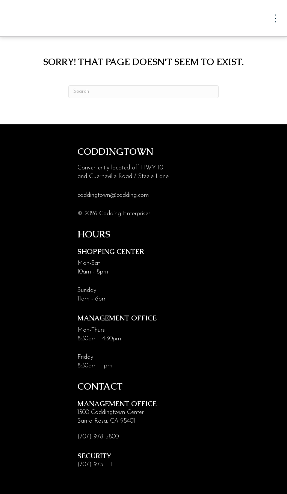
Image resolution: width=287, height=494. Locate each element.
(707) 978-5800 (98, 437)
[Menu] (275, 18)
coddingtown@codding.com (113, 195)
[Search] (143, 91)
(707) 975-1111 (95, 465)
